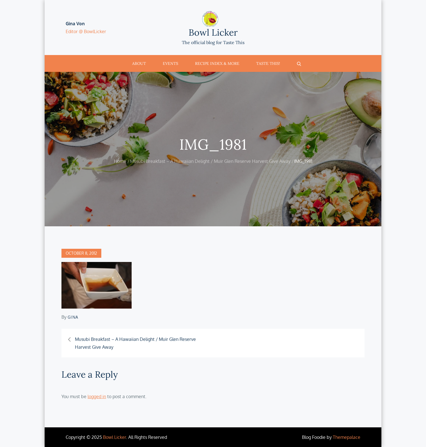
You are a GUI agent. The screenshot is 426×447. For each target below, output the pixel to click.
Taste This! (268, 63)
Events (170, 63)
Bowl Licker (213, 32)
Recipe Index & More (217, 63)
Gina (73, 317)
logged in (97, 396)
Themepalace (346, 437)
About (139, 63)
